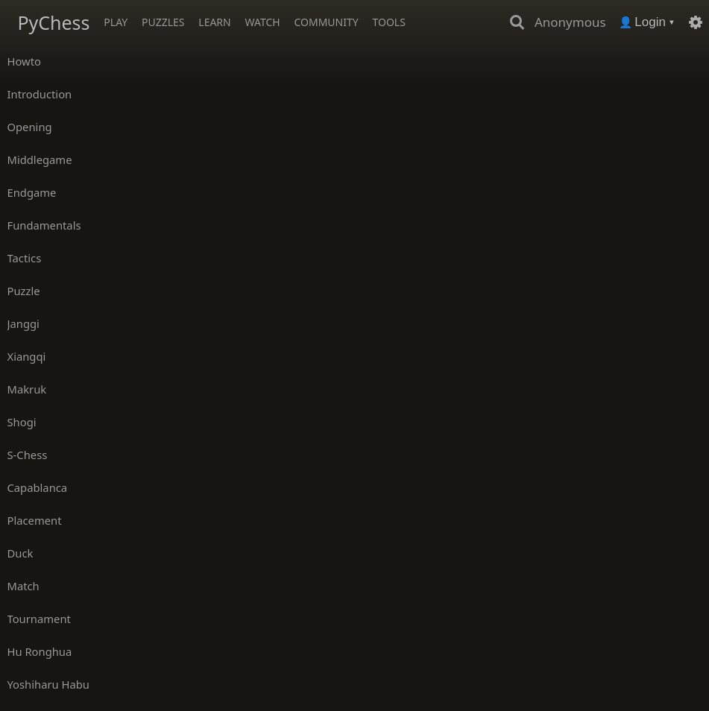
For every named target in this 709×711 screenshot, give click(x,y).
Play (115, 22)
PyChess (53, 22)
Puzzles (163, 22)
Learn (214, 22)
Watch (262, 22)
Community (326, 22)
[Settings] (695, 22)
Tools (388, 22)
